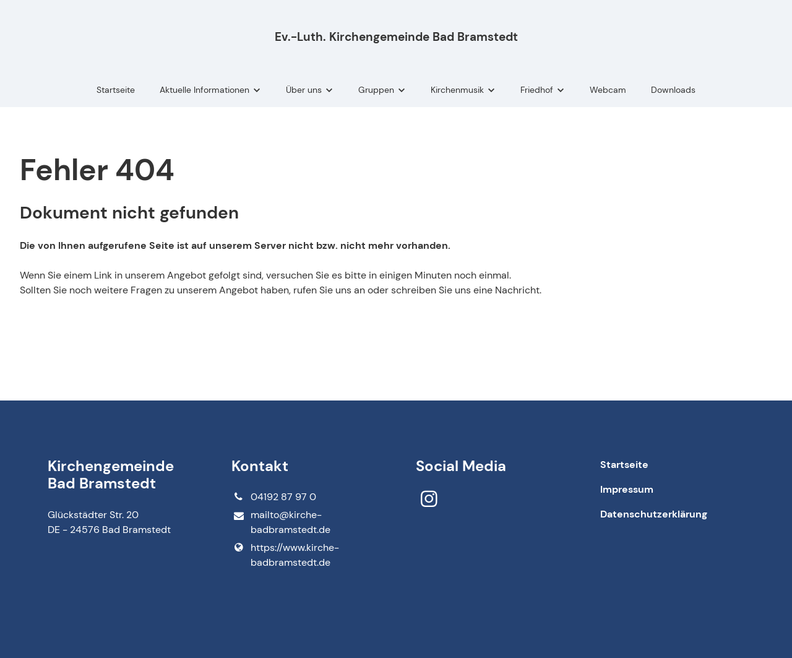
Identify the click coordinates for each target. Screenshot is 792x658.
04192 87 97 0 (273, 497)
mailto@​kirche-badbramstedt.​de (280, 522)
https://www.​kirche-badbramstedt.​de (284, 555)
